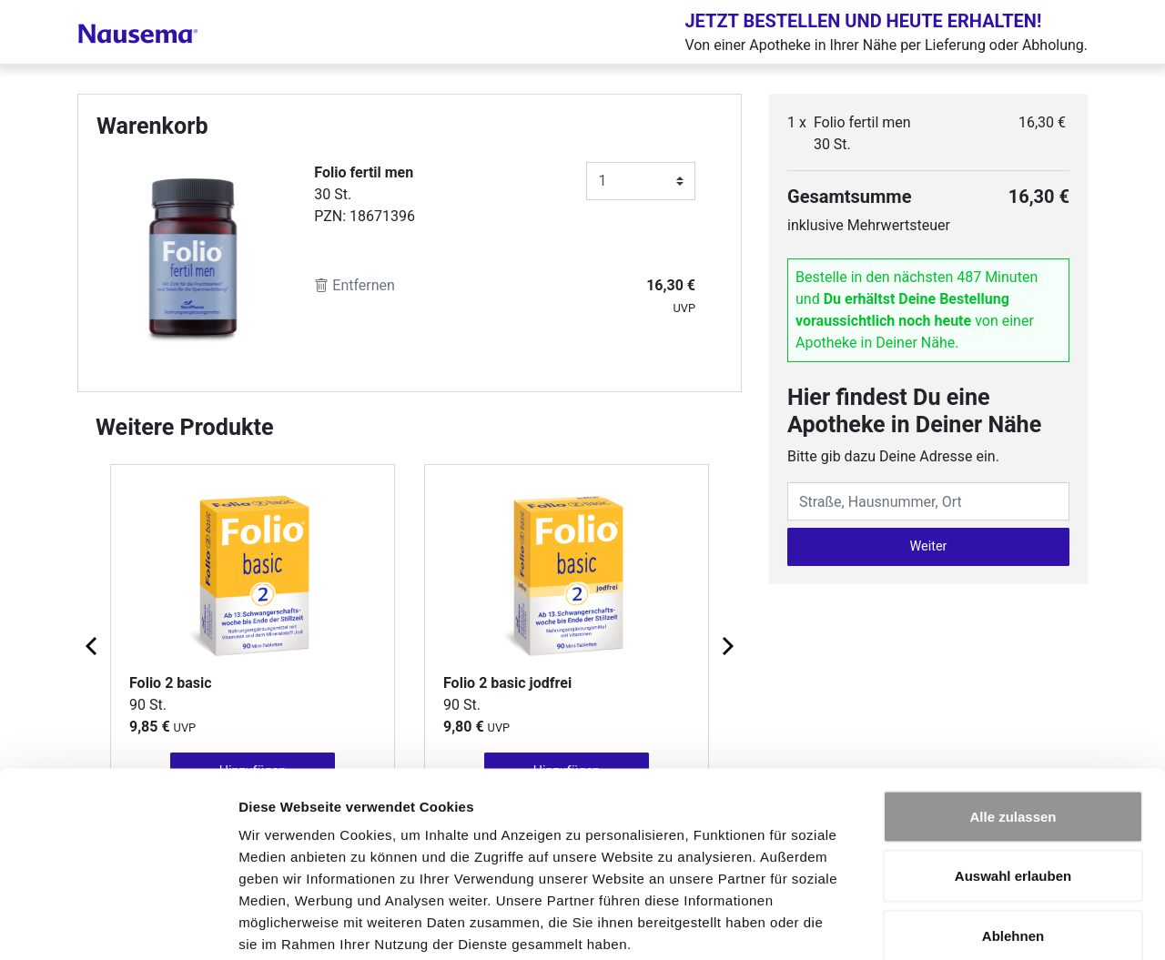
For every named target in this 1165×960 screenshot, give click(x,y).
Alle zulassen (1012, 721)
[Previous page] (92, 645)
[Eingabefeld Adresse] (928, 501)
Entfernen (354, 285)
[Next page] (726, 645)
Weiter (928, 546)
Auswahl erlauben (1013, 781)
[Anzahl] (640, 181)
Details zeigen (968, 924)
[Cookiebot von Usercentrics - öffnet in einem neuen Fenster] (118, 924)
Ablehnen (1013, 840)
